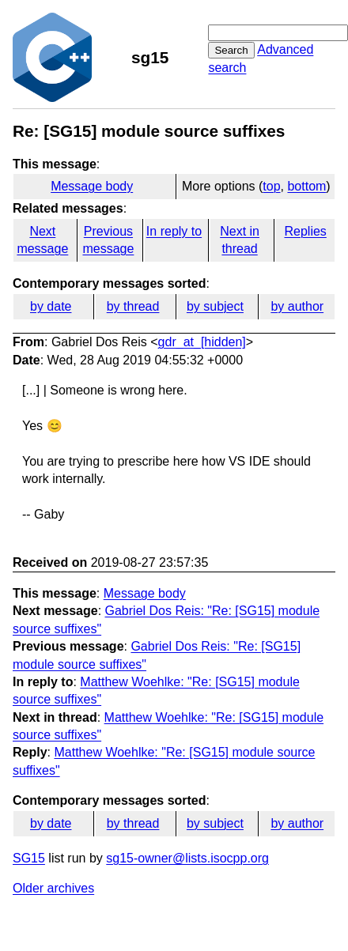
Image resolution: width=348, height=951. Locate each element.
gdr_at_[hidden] (202, 342)
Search (231, 50)
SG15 (29, 858)
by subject (215, 306)
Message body (92, 186)
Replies (305, 231)
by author (296, 306)
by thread (133, 306)
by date (50, 306)
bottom (306, 186)
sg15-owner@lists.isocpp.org (187, 858)
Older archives (53, 888)
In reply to (174, 231)
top (271, 186)
